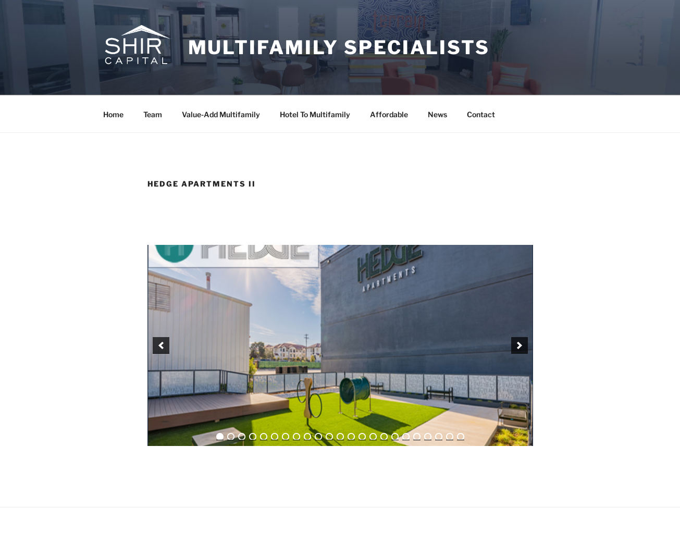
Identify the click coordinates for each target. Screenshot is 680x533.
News (437, 114)
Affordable (389, 114)
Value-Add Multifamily (221, 114)
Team (152, 114)
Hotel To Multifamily (315, 114)
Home (113, 114)
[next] (519, 345)
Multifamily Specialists (339, 47)
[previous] (161, 345)
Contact (481, 114)
